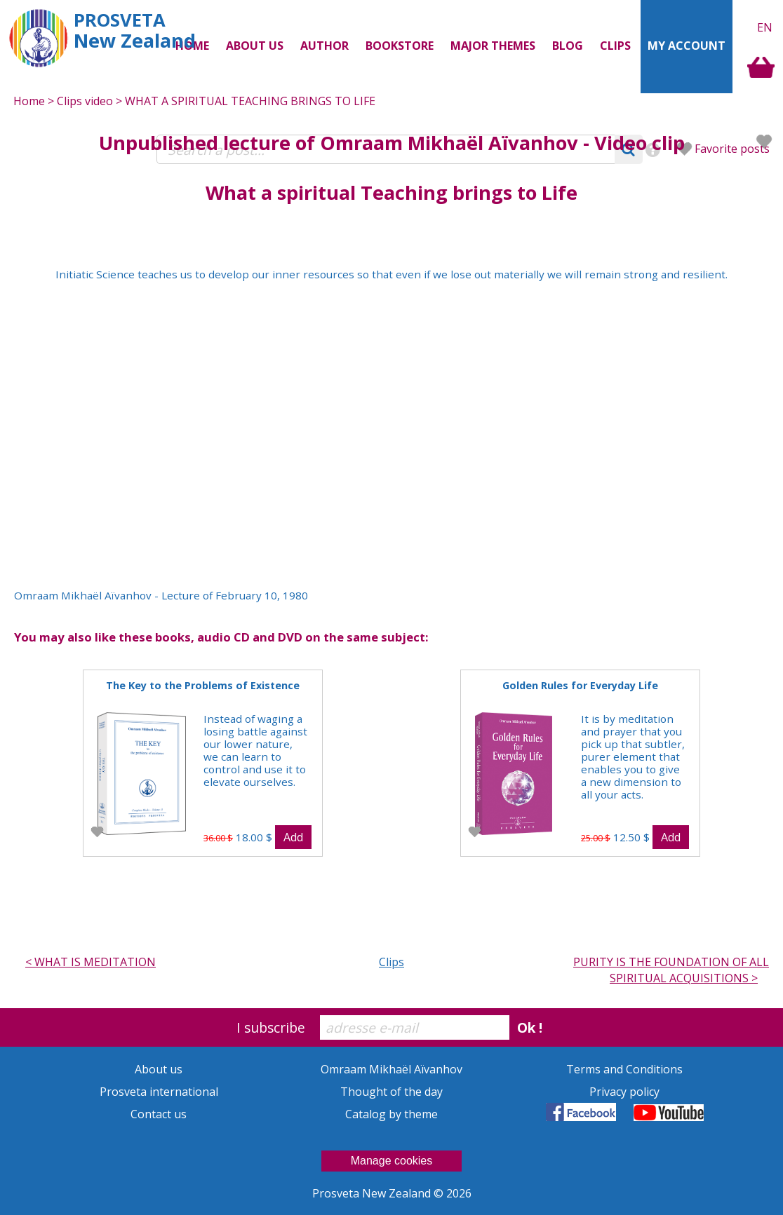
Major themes (492, 45)
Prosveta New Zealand (373, 1193)
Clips (615, 45)
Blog (567, 45)
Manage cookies (392, 1161)
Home (29, 101)
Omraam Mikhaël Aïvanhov (449, 143)
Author (324, 45)
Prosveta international (159, 1091)
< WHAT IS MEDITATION (90, 962)
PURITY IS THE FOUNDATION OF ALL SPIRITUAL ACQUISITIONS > (671, 969)
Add (293, 837)
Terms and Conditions (624, 1069)
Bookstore (400, 45)
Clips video (85, 101)
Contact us (158, 1114)
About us (158, 1069)
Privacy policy (624, 1091)
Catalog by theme (391, 1114)
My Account (686, 45)
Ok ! (529, 1027)
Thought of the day (391, 1091)
